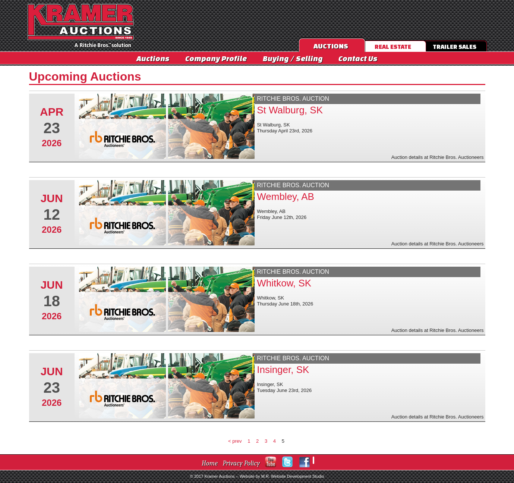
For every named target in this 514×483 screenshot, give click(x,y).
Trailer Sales (454, 46)
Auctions (153, 58)
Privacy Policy (241, 463)
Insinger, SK (283, 369)
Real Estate (393, 46)
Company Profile (216, 58)
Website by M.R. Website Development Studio (282, 476)
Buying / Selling (293, 58)
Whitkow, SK (284, 283)
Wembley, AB (285, 196)
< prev (235, 441)
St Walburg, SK (290, 110)
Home (210, 463)
